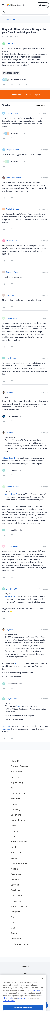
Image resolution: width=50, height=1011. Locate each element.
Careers (14, 922)
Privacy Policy (8, 1009)
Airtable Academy (19, 841)
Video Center (17, 852)
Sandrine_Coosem (13, 177)
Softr (16, 663)
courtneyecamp (12, 546)
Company (15, 911)
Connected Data (18, 793)
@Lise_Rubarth (9, 458)
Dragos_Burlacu (12, 149)
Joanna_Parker (12, 318)
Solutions (15, 798)
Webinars (15, 868)
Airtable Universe (19, 906)
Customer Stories (19, 863)
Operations (16, 814)
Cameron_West (12, 272)
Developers (16, 890)
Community (16, 895)
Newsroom (16, 938)
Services (15, 884)
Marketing (15, 809)
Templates (16, 901)
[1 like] (12, 416)
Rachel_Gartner (12, 209)
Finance (14, 831)
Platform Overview (19, 766)
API (25, 973)
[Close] (43, 990)
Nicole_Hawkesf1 (13, 240)
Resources (16, 873)
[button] (3, 5)
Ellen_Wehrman (12, 113)
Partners (15, 879)
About (13, 917)
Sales (13, 825)
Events (14, 847)
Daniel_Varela (12, 43)
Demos (14, 857)
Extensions (16, 777)
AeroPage (6, 729)
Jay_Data (10, 295)
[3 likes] (13, 133)
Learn (13, 836)
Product (14, 804)
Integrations (16, 771)
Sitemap (25, 980)
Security (25, 966)
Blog (13, 927)
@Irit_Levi (6, 726)
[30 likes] (14, 79)
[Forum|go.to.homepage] (16, 5)
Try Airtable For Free (20, 944)
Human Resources (19, 820)
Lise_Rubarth (11, 358)
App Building (17, 782)
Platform (15, 760)
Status (14, 933)
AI (12, 788)
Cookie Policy (35, 1002)
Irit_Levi (9, 392)
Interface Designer (11, 20)
